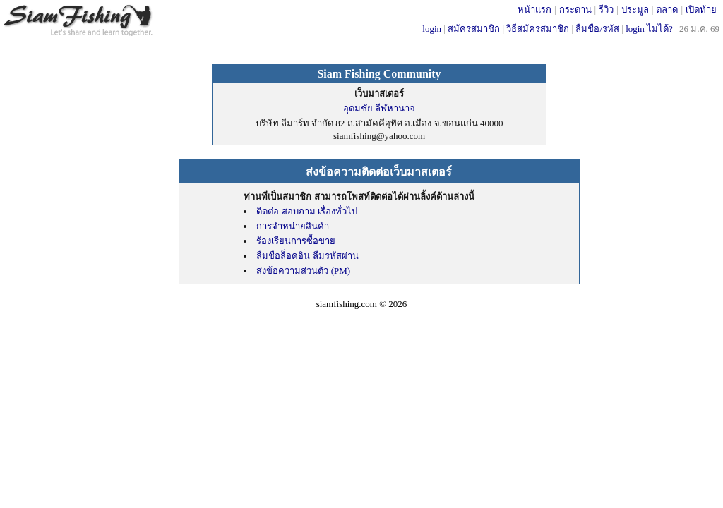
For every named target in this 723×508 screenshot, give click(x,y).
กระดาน (575, 9)
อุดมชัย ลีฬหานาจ (379, 108)
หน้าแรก (534, 9)
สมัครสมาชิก (474, 28)
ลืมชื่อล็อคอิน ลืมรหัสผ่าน (307, 255)
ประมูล (635, 9)
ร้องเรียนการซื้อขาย (295, 241)
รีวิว (606, 9)
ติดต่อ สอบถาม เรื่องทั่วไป (306, 211)
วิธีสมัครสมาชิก (537, 28)
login (431, 28)
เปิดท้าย (701, 9)
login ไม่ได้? (649, 28)
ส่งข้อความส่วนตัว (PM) (303, 270)
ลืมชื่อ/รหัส (597, 28)
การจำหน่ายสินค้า (292, 226)
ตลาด (667, 9)
